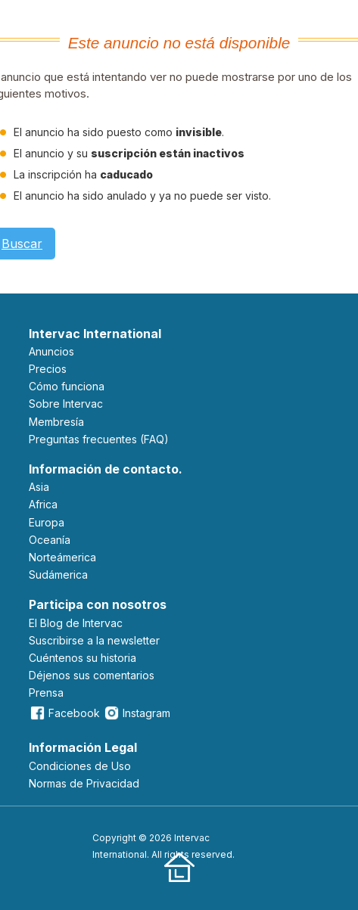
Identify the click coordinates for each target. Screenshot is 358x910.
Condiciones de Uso (80, 765)
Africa (43, 504)
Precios (48, 368)
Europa (46, 522)
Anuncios (51, 351)
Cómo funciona (66, 386)
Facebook (64, 713)
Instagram (136, 713)
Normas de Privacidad (84, 783)
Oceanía (49, 539)
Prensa (46, 692)
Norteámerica (62, 557)
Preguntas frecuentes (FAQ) (99, 439)
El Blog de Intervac (76, 623)
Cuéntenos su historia (82, 657)
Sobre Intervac (66, 403)
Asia (39, 486)
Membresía (56, 421)
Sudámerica (58, 574)
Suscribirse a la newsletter (94, 640)
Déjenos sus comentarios (91, 675)
